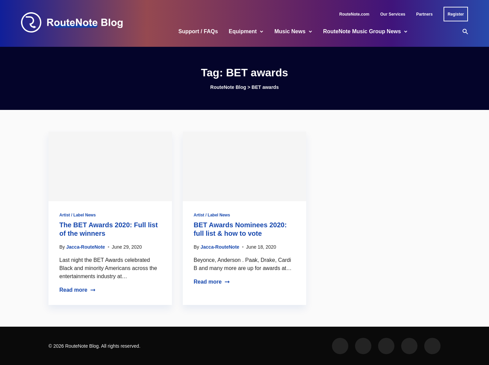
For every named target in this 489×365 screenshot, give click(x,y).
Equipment (243, 31)
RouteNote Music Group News (362, 31)
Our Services (392, 14)
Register (456, 14)
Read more (77, 290)
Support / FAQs (198, 31)
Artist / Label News (77, 215)
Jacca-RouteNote (85, 247)
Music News (290, 31)
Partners (424, 14)
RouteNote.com (354, 14)
